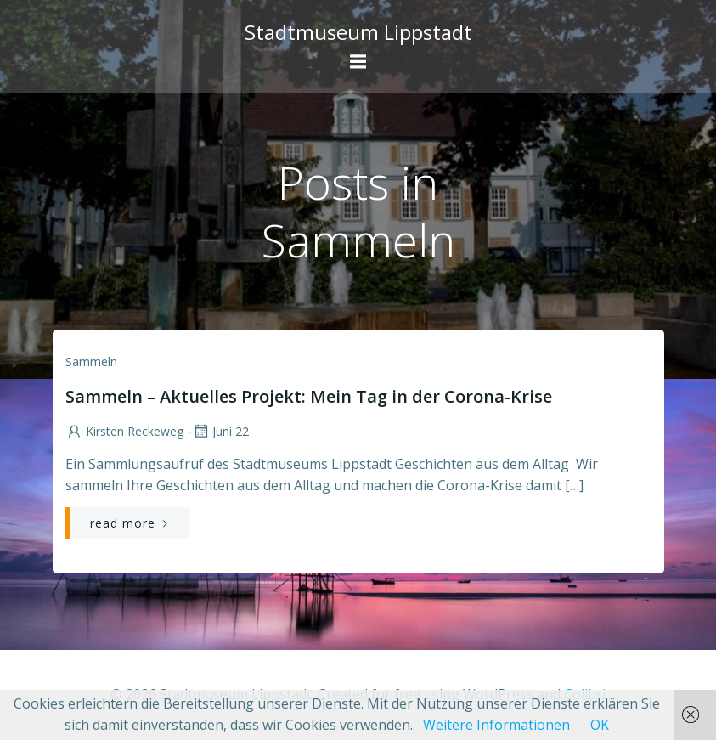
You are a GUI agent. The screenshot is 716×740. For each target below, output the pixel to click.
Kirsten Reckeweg (124, 431)
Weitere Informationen (496, 724)
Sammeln (91, 361)
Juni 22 (220, 431)
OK (599, 724)
